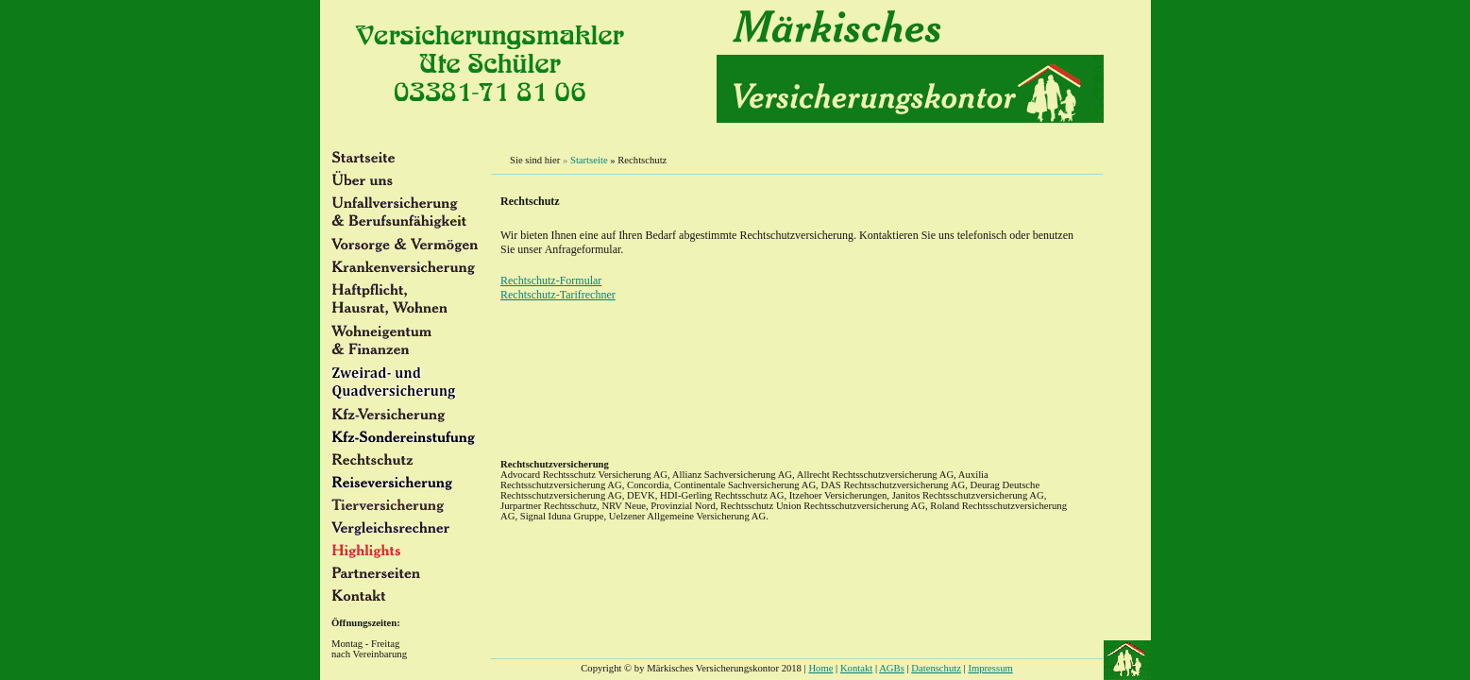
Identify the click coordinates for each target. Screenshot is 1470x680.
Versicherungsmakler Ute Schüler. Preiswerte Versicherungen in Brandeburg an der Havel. (797, 411)
